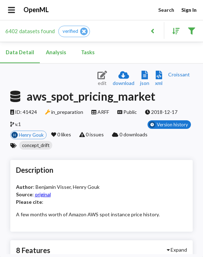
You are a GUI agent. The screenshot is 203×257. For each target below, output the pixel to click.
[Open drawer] (11, 10)
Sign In (188, 10)
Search (166, 10)
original (43, 194)
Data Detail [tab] (20, 52)
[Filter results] (191, 30)
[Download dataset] (123, 79)
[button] (74, 31)
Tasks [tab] (88, 52)
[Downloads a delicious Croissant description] (179, 74)
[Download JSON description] (144, 79)
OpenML (36, 10)
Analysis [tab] (56, 52)
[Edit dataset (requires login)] (102, 79)
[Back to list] (152, 30)
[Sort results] (174, 30)
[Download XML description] (158, 79)
